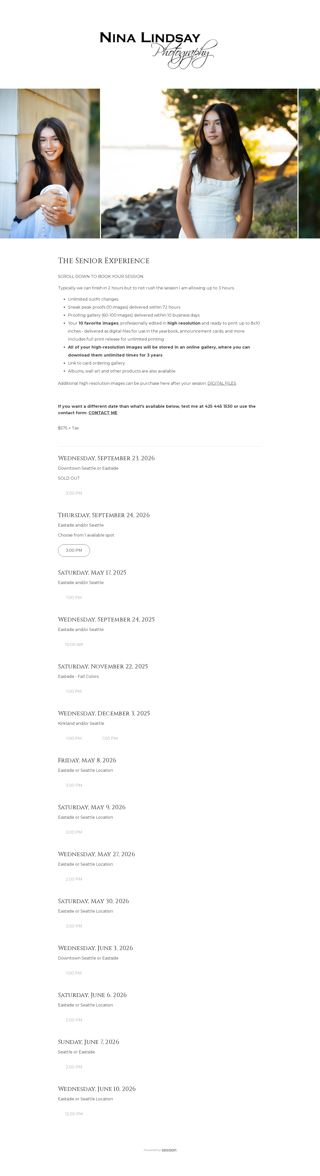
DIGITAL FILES (222, 383)
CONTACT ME (102, 412)
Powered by (160, 1150)
